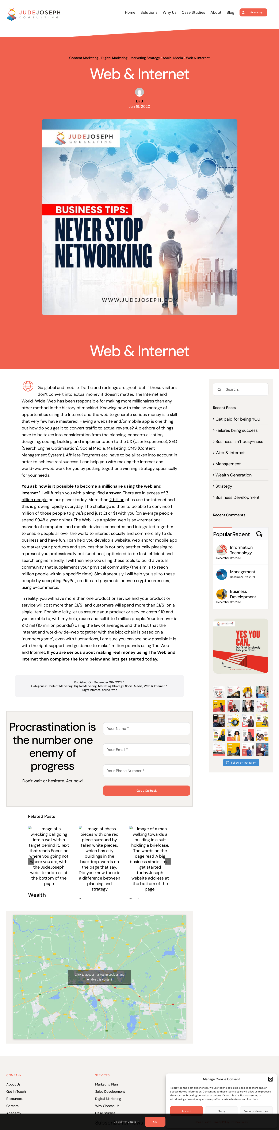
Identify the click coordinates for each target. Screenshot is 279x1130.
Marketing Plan (106, 1084)
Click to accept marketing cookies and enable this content (99, 977)
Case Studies (105, 1113)
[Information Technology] (221, 548)
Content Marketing (83, 58)
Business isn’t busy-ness (239, 441)
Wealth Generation (233, 475)
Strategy (223, 486)
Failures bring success (236, 430)
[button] (270, 1079)
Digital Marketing (114, 58)
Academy (13, 1113)
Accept (186, 1111)
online (106, 690)
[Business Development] (221, 592)
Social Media (173, 58)
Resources (14, 1098)
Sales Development (110, 1091)
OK (155, 1122)
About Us (13, 1084)
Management (228, 464)
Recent (241, 534)
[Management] (221, 572)
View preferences (256, 1111)
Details (132, 1121)
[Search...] (240, 389)
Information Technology (241, 550)
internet (95, 690)
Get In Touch (16, 1091)
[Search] (219, 389)
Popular (222, 534)
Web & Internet (198, 58)
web (114, 690)
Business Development (237, 497)
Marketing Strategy (145, 58)
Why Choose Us (107, 1106)
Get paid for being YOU (237, 419)
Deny (221, 1111)
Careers (12, 1106)
